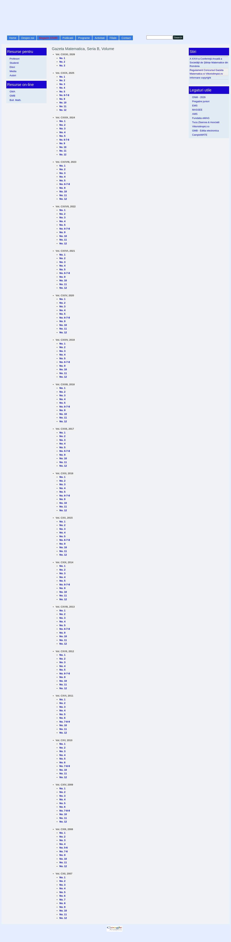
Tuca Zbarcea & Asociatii (205, 122)
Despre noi (27, 37)
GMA (12, 91)
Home (12, 37)
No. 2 (62, 62)
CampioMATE (199, 134)
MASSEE (197, 109)
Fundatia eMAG (201, 118)
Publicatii (68, 37)
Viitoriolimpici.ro (201, 126)
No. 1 (62, 58)
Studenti (14, 62)
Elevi (12, 67)
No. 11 (63, 106)
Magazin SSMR (48, 37)
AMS (195, 113)
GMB (12, 95)
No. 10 (63, 102)
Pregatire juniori (201, 101)
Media (13, 71)
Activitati (100, 37)
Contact (126, 37)
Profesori (15, 58)
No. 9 (62, 99)
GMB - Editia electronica (205, 130)
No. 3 (62, 65)
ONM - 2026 (199, 97)
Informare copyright (200, 77)
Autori (13, 75)
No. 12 (63, 110)
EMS (195, 105)
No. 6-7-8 (64, 95)
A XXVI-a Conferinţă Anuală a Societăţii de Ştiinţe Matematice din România (209, 62)
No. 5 (62, 91)
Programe (84, 37)
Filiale (113, 37)
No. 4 (62, 87)
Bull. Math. (15, 100)
